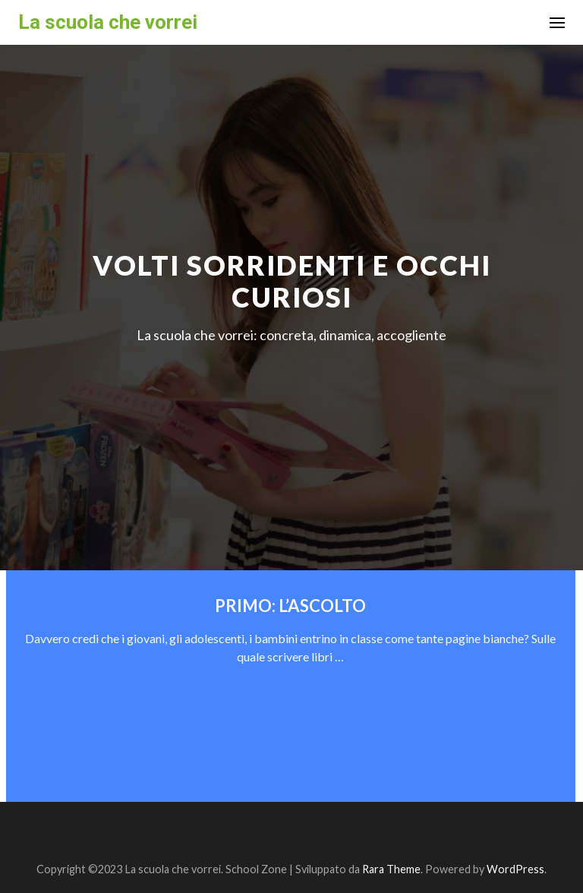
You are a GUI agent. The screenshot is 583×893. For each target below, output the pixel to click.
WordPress (515, 869)
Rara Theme (391, 869)
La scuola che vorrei (107, 22)
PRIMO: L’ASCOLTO (290, 605)
